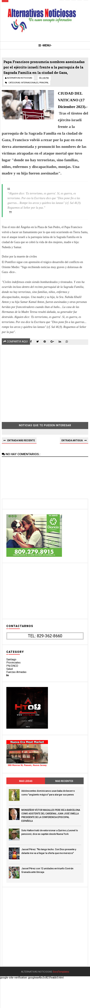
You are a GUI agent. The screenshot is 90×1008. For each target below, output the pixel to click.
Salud (9, 679)
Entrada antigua (72, 451)
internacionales (29, 92)
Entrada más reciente (21, 451)
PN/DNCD (12, 676)
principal (44, 92)
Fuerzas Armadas (16, 682)
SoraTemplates (61, 1001)
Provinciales (13, 673)
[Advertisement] (45, 391)
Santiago (11, 669)
